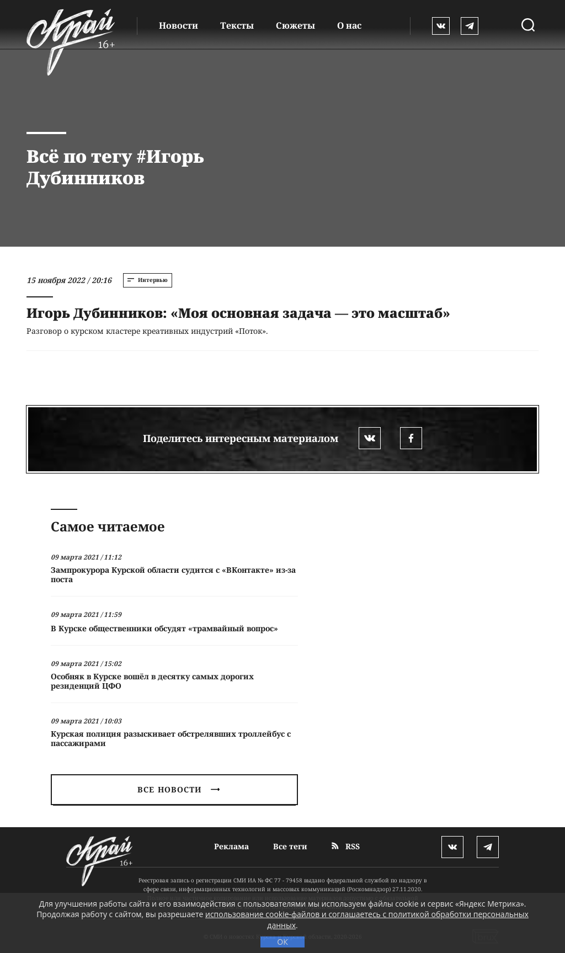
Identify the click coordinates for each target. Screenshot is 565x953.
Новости (178, 25)
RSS (346, 846)
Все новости (178, 789)
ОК (282, 941)
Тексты (237, 25)
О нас (349, 25)
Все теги (290, 846)
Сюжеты (295, 25)
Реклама (231, 846)
